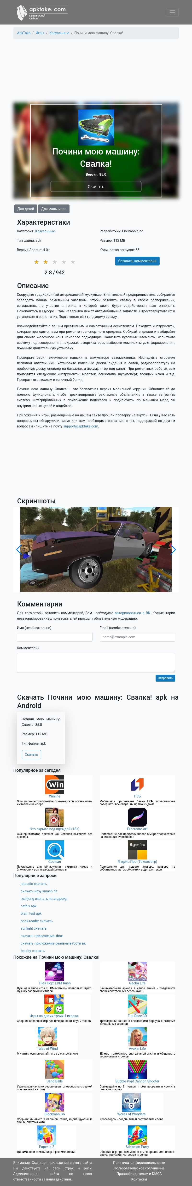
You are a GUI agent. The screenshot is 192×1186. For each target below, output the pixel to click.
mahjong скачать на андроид (44, 899)
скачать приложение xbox (42, 936)
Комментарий (28, 648)
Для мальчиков (53, 209)
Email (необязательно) (118, 628)
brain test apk (31, 914)
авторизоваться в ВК (132, 613)
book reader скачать (37, 921)
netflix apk (29, 906)
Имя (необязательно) (34, 628)
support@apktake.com (80, 426)
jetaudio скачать (34, 884)
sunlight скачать (34, 929)
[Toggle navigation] (172, 12)
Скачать (96, 186)
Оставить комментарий (137, 261)
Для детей (25, 209)
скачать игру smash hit (39, 891)
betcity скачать (33, 951)
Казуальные (45, 231)
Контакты (139, 1179)
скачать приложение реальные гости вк (53, 943)
